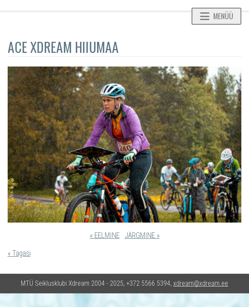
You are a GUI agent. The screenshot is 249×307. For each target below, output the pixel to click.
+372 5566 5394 (148, 283)
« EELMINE (105, 235)
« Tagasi (19, 253)
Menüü (216, 15)
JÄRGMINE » (142, 235)
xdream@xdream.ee (200, 283)
